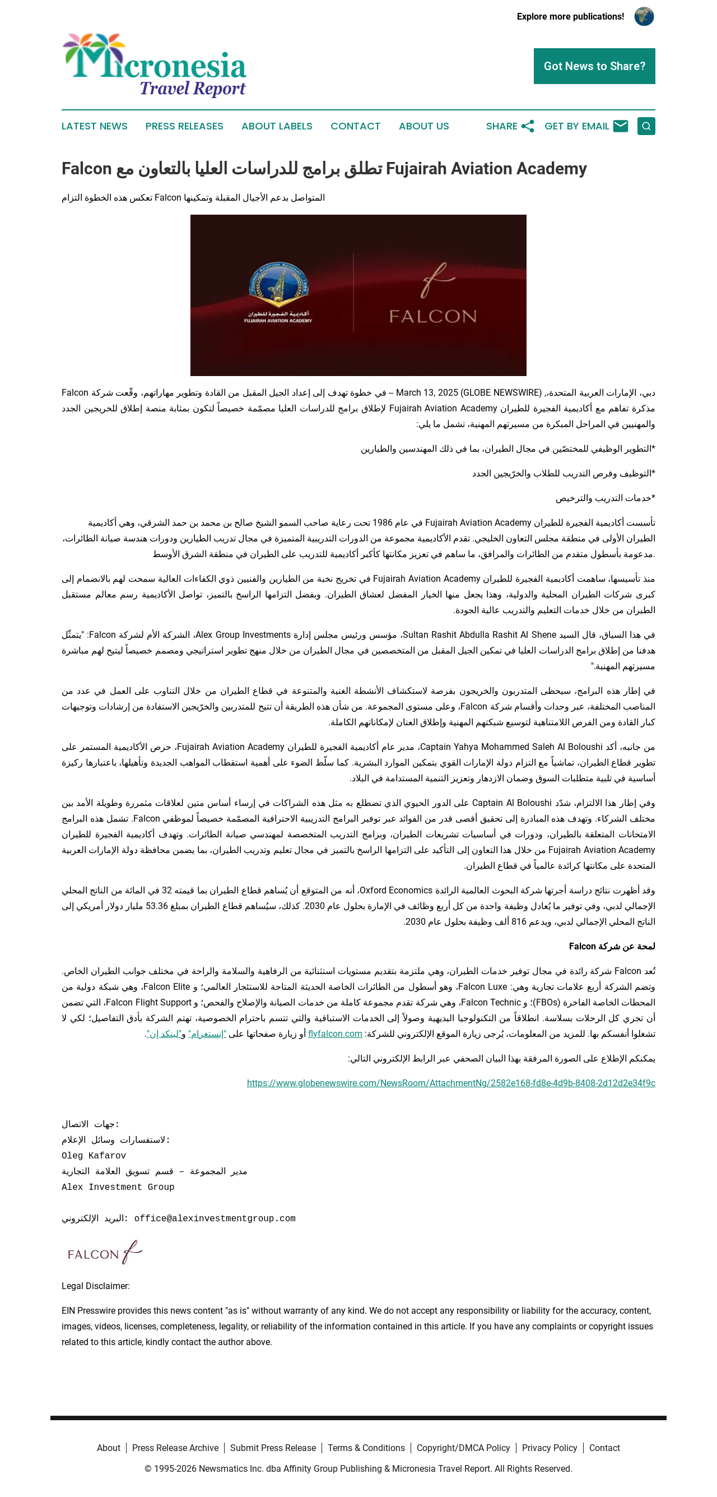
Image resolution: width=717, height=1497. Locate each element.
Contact (355, 126)
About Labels (277, 126)
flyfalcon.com (335, 1033)
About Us (424, 126)
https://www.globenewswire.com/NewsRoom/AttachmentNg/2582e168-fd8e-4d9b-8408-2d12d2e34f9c (451, 1083)
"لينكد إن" (164, 1033)
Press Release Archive (175, 1448)
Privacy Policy (550, 1448)
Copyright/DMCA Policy (463, 1448)
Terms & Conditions (366, 1448)
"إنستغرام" (207, 1033)
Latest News (95, 126)
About (108, 1448)
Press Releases (185, 126)
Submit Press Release (273, 1448)
